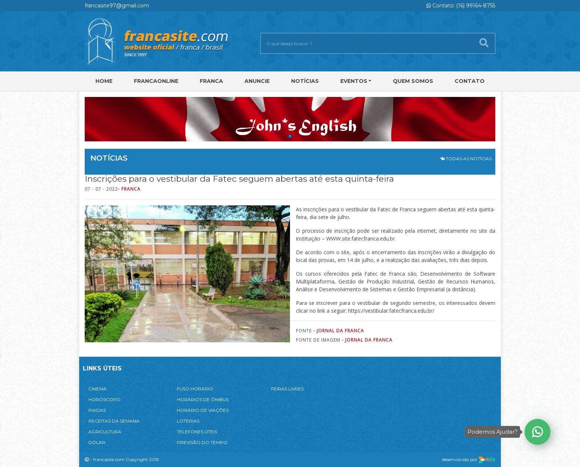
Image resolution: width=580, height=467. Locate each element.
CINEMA (97, 389)
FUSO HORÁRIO (195, 389)
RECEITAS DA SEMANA (113, 421)
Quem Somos (413, 81)
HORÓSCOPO (104, 399)
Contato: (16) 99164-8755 (460, 5)
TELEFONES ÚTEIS (197, 431)
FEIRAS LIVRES (287, 389)
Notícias (305, 81)
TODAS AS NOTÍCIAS (466, 158)
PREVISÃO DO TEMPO (202, 442)
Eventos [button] (353, 81)
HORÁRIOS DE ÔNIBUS (203, 399)
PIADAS (97, 410)
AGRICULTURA (104, 431)
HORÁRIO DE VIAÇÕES (203, 410)
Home (103, 81)
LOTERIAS (188, 421)
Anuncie (257, 81)
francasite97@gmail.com (117, 5)
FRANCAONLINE (156, 81)
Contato (470, 81)
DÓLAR (96, 442)
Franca (211, 81)
